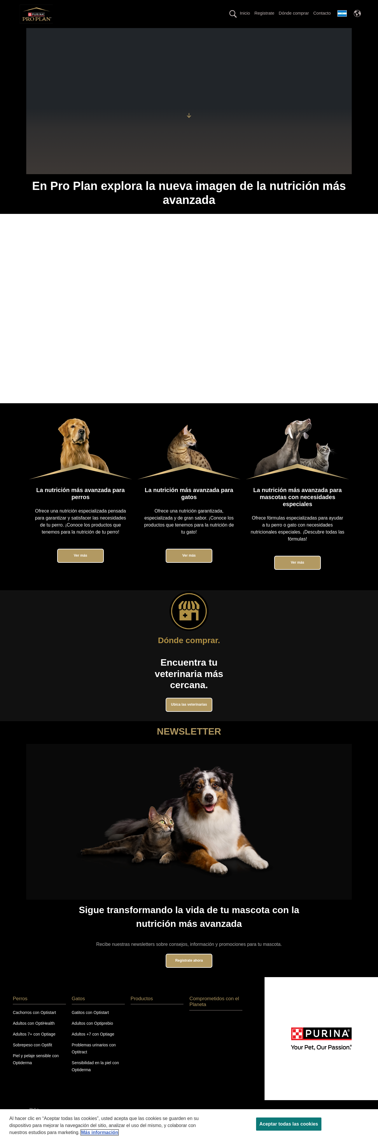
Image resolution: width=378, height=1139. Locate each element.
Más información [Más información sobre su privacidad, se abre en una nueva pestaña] (99, 1132)
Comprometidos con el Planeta (304, 33)
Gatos (75, 33)
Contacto (322, 13)
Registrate (264, 13)
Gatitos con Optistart (90, 1023)
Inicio (245, 13)
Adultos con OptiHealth (34, 1033)
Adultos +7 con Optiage (93, 1044)
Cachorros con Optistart (34, 1023)
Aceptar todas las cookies (288, 1123)
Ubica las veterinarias (189, 715)
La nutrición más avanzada (116, 33)
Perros (52, 33)
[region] (189, 1124)
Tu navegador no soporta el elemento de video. (189, 319)
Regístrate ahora (189, 971)
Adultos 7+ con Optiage (34, 1044)
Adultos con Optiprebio (92, 1033)
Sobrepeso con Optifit (32, 1055)
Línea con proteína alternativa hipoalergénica (193, 33)
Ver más (80, 566)
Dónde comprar (294, 13)
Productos (255, 33)
